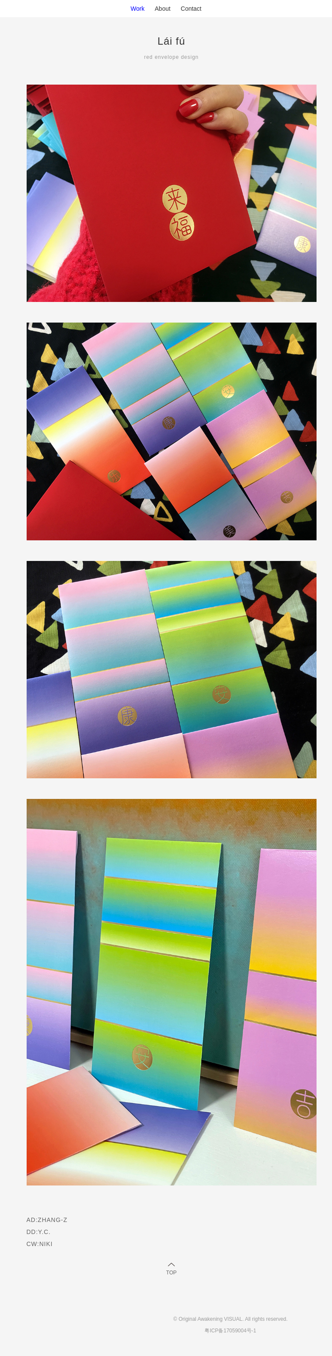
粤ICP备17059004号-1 (230, 1331)
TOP (171, 1273)
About (163, 8)
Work (137, 8)
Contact (191, 8)
